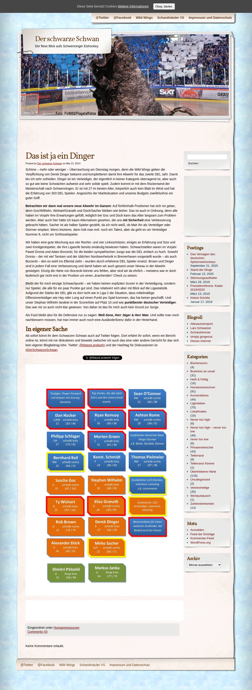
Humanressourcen (66, 627)
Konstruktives (199, 395)
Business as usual (202, 371)
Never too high (200, 419)
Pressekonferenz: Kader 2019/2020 (206, 287)
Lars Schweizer (200, 328)
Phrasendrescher (201, 447)
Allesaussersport (201, 323)
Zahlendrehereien (202, 503)
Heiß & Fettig (199, 379)
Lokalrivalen (198, 411)
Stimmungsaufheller (203, 278)
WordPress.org (200, 542)
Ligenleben (197, 403)
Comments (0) (38, 631)
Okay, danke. (164, 6)
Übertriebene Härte (203, 471)
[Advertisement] (108, 610)
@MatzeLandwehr (92, 345)
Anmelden (197, 530)
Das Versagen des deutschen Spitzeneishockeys (202, 258)
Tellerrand (197, 455)
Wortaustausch (200, 495)
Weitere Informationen (133, 6)
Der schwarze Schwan (67, 39)
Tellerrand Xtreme (202, 463)
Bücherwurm (198, 363)
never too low (199, 439)
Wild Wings (144, 17)
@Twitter (102, 17)
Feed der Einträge (202, 534)
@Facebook (122, 17)
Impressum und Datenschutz (210, 17)
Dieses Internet (200, 341)
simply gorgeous (201, 336)
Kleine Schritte (200, 297)
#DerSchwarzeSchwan (42, 350)
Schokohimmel (200, 332)
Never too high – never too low (208, 429)
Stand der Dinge (201, 269)
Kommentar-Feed (202, 538)
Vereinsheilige (199, 487)
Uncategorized (200, 479)
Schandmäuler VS (170, 17)
